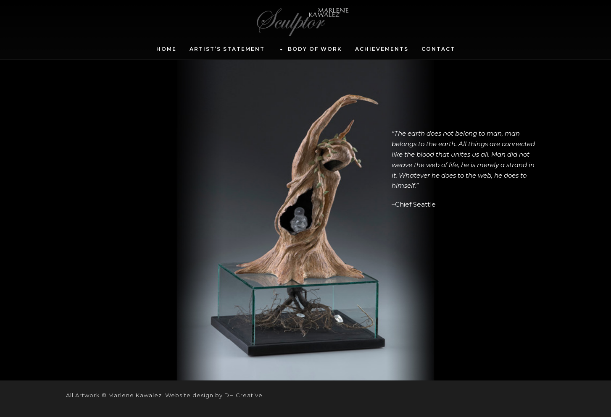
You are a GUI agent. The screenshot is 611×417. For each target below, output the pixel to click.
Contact (438, 49)
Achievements (381, 49)
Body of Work (310, 49)
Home (166, 49)
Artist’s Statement (227, 49)
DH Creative (243, 395)
